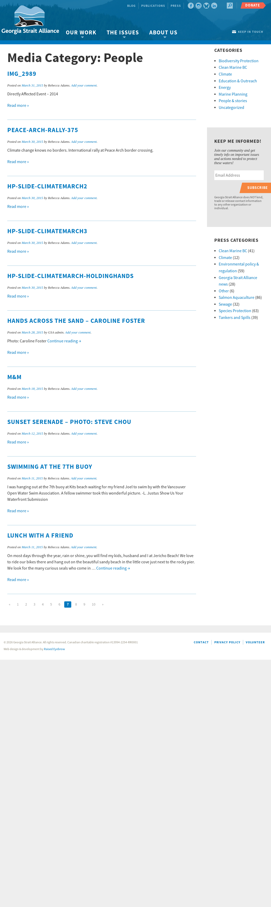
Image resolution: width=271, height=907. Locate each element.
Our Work (81, 32)
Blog (131, 6)
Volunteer (255, 642)
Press (176, 6)
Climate (225, 74)
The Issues (123, 32)
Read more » (18, 105)
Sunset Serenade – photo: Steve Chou (69, 422)
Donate (252, 5)
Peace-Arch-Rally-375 (42, 130)
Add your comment (83, 85)
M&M (14, 377)
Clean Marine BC (233, 67)
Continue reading (64, 341)
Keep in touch (250, 32)
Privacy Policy (227, 642)
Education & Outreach (238, 81)
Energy (225, 87)
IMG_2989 (21, 74)
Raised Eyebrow (54, 649)
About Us (163, 32)
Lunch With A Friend (40, 536)
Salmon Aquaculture (236, 297)
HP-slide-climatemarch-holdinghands (70, 276)
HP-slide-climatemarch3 (47, 231)
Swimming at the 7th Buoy (49, 467)
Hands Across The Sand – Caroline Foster (76, 321)
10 (93, 604)
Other (224, 291)
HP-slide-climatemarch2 (47, 186)
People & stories (233, 100)
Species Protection (235, 310)
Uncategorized (231, 107)
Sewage (225, 304)
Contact (201, 642)
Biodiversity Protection (239, 61)
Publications (153, 6)
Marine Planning (233, 94)
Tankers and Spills (234, 317)
